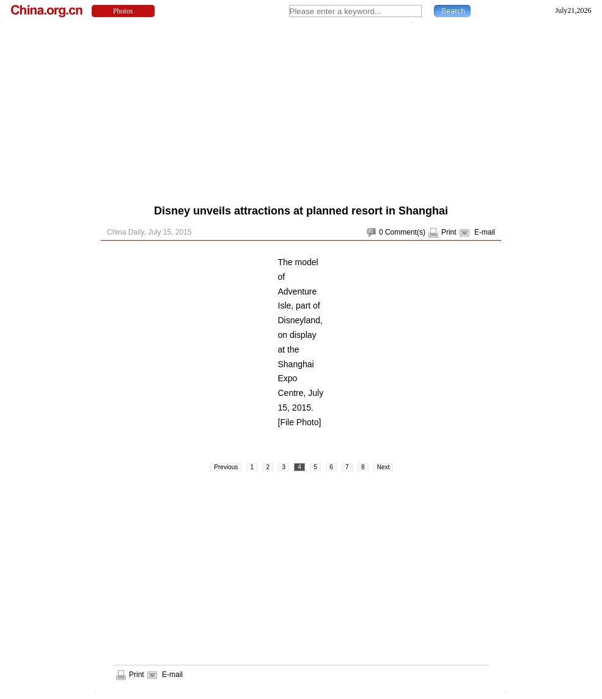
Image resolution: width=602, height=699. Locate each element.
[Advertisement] (278, 110)
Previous (226, 467)
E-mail (484, 232)
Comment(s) (405, 232)
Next (383, 467)
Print (449, 232)
